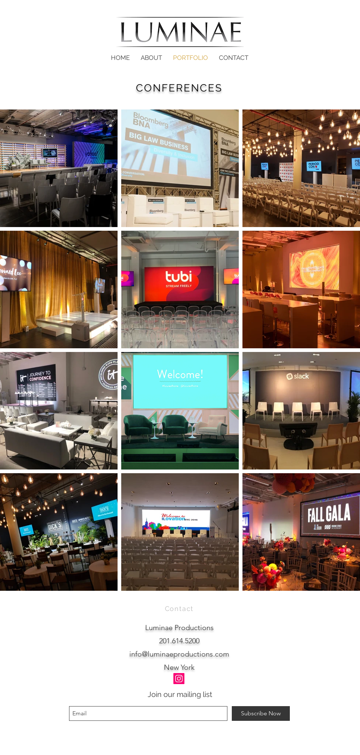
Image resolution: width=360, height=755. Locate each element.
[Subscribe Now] (261, 713)
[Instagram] (178, 678)
